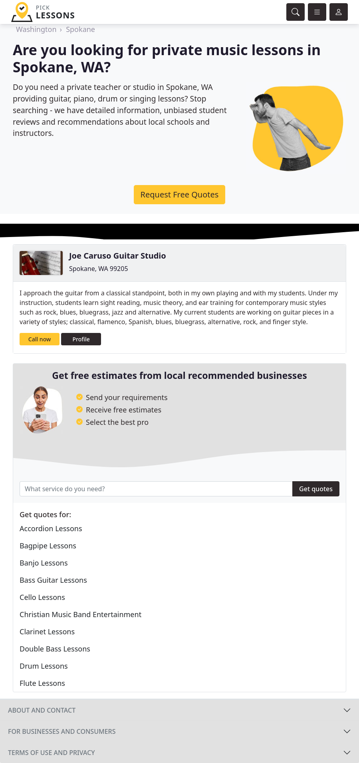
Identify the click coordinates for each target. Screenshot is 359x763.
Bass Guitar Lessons (53, 580)
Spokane (80, 29)
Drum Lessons (44, 666)
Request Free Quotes (180, 194)
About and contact (41, 710)
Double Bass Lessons (55, 648)
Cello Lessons (42, 597)
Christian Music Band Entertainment (80, 614)
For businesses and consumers (61, 731)
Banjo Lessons (44, 563)
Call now (39, 339)
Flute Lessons (42, 683)
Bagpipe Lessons (48, 545)
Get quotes (316, 488)
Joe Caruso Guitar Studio (117, 255)
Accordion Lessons (51, 528)
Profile (81, 339)
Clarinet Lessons (47, 631)
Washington (36, 29)
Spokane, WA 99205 (98, 268)
